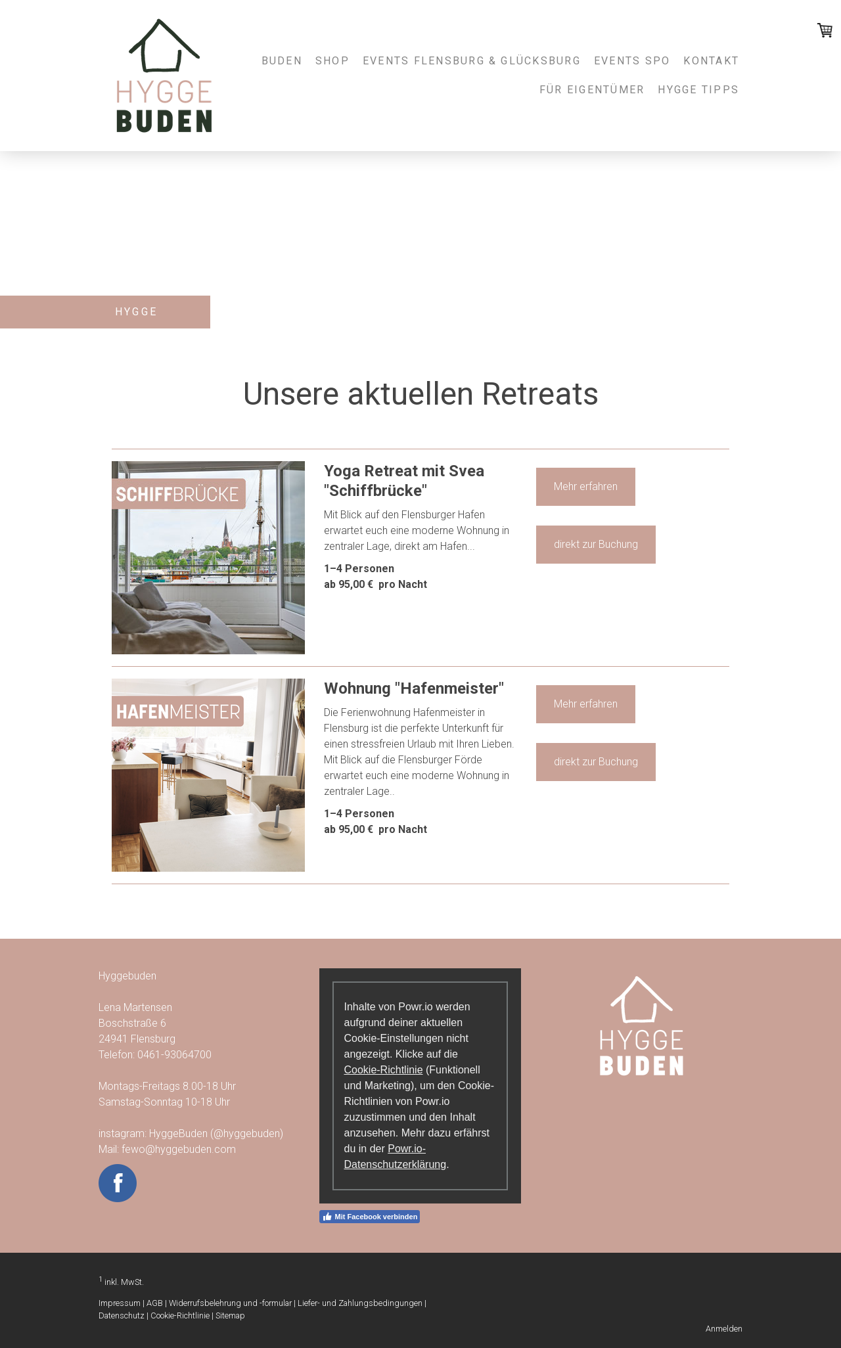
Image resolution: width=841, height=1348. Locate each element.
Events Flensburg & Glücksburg (472, 61)
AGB (155, 1303)
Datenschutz (122, 1315)
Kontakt (711, 61)
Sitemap (230, 1315)
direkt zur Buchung (596, 544)
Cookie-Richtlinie (383, 1069)
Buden (281, 61)
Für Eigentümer (592, 89)
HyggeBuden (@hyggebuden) (217, 1133)
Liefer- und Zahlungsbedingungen (360, 1303)
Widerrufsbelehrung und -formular (230, 1303)
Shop (332, 61)
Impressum (120, 1303)
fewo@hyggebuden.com (179, 1149)
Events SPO (632, 61)
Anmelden (724, 1329)
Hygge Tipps (698, 89)
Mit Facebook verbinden (369, 1216)
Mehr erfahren (586, 486)
